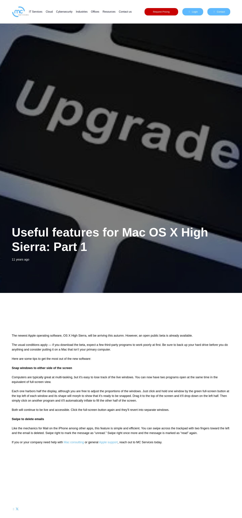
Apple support (108, 442)
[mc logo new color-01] (20, 11)
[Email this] (14, 509)
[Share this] (17, 509)
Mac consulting (74, 442)
